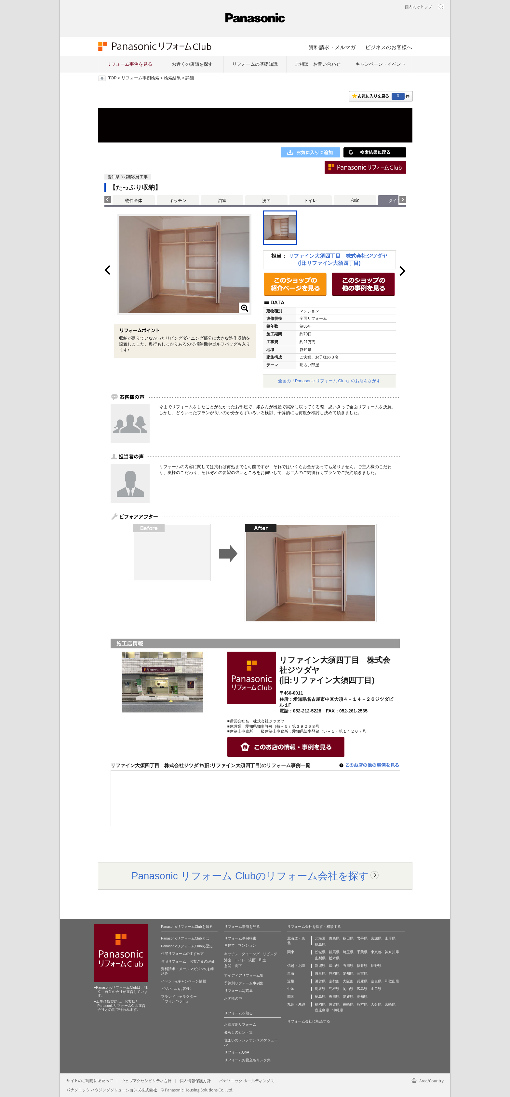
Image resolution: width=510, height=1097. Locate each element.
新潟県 (320, 966)
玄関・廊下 (233, 966)
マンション (247, 945)
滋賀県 (320, 981)
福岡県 (320, 1004)
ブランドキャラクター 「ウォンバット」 (179, 999)
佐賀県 (334, 1004)
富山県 (334, 966)
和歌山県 (392, 981)
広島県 (362, 989)
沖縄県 (337, 1010)
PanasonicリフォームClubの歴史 (187, 946)
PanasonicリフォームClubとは (185, 938)
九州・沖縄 (296, 1004)
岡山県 (348, 989)
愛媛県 (348, 996)
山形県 (390, 938)
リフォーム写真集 (238, 991)
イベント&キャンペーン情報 (183, 981)
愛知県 (348, 973)
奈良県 (376, 981)
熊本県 (362, 1004)
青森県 (334, 938)
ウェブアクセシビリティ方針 (146, 1080)
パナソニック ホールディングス (246, 1080)
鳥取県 (320, 989)
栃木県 (334, 958)
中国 (290, 989)
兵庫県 (362, 981)
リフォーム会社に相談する (308, 1021)
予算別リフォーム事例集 (243, 983)
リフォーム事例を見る (129, 64)
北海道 (320, 938)
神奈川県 (392, 952)
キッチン (177, 200)
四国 (290, 996)
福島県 (320, 944)
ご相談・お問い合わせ (318, 64)
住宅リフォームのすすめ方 (182, 953)
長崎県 (348, 1004)
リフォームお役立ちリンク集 (247, 1060)
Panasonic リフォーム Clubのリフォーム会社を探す (250, 875)
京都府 (334, 981)
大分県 (376, 1004)
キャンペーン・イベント (381, 64)
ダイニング (251, 954)
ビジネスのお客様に (177, 989)
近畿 (290, 981)
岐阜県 (320, 973)
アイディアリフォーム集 (243, 975)
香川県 (334, 996)
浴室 (222, 200)
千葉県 (362, 952)
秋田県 (348, 938)
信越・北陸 (296, 966)
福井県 (362, 966)
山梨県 (320, 958)
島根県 (334, 989)
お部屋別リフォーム (240, 1024)
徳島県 (320, 996)
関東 (290, 952)
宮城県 (376, 938)
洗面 (266, 200)
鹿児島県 (322, 1010)
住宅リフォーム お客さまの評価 (188, 961)
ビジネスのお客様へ (388, 47)
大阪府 (348, 981)
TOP (112, 78)
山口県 (376, 989)
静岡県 (334, 973)
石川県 (348, 966)
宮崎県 (390, 1004)
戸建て (229, 945)
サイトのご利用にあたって (89, 1080)
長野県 (376, 966)
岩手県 (362, 938)
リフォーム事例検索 (140, 78)
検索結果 (172, 78)
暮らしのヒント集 (238, 1032)
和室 (355, 200)
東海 (290, 973)
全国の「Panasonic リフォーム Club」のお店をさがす (329, 380)
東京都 (376, 952)
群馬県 (334, 952)
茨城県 (320, 952)
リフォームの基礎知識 (255, 64)
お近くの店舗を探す (192, 64)
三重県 (362, 973)
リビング (270, 954)
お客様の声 (233, 998)
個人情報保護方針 (195, 1080)
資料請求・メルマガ (332, 47)
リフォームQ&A (236, 1052)
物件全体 (133, 200)
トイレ (310, 200)
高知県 (362, 996)
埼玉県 (348, 952)
